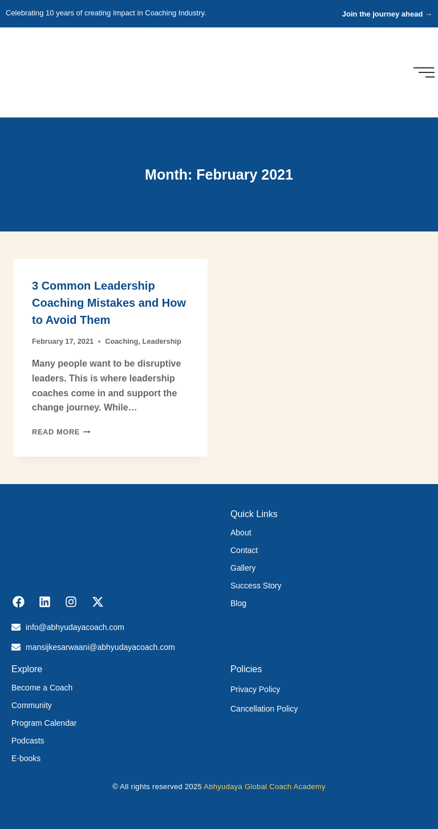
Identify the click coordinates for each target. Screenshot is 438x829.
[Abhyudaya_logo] (41, 70)
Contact (244, 550)
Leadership (162, 341)
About (241, 532)
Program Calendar (43, 723)
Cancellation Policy (264, 708)
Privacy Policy (255, 689)
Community (31, 705)
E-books (25, 758)
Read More (61, 432)
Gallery (243, 567)
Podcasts (27, 740)
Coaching (121, 341)
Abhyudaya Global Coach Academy (265, 786)
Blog (238, 603)
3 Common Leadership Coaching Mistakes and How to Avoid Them (109, 302)
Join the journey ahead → (387, 14)
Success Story (255, 585)
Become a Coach (41, 687)
